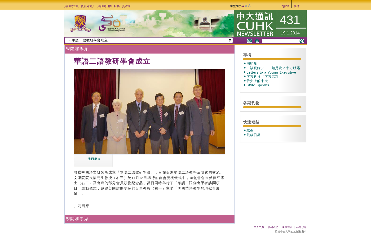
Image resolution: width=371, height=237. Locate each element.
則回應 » (94, 159)
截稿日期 (254, 135)
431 (290, 20)
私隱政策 (301, 227)
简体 (297, 6)
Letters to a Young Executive (271, 72)
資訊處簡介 (88, 6)
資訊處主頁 (71, 6)
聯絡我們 (273, 227)
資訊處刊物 (104, 6)
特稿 (117, 6)
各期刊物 (251, 103)
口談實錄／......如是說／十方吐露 (273, 68)
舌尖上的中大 (257, 81)
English (284, 6)
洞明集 (252, 64)
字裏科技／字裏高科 (263, 77)
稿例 (250, 131)
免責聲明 (287, 227)
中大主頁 (259, 227)
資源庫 (126, 6)
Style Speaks (258, 85)
